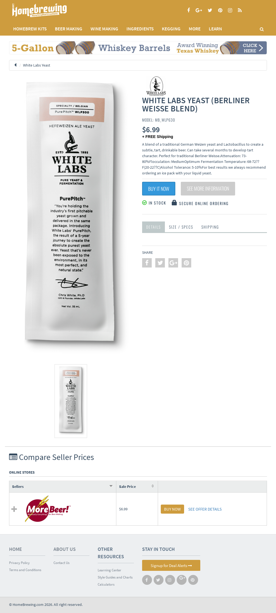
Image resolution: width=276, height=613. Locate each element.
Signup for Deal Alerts (171, 565)
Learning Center (109, 570)
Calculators (106, 584)
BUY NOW (172, 509)
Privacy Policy (19, 562)
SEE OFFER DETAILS (205, 509)
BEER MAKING (68, 29)
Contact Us (61, 562)
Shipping (210, 227)
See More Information (208, 188)
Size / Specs (181, 227)
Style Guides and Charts (115, 577)
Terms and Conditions (25, 570)
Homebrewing (47, 10)
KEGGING (171, 29)
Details (153, 227)
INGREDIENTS (140, 29)
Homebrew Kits (30, 29)
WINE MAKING (104, 29)
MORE (195, 29)
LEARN (215, 29)
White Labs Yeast (36, 65)
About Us (64, 549)
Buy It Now (158, 188)
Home (15, 549)
